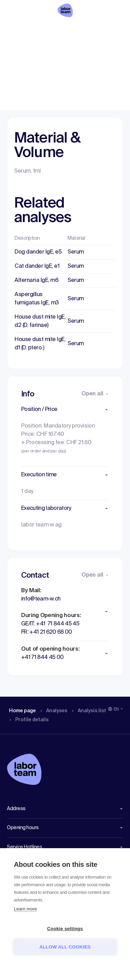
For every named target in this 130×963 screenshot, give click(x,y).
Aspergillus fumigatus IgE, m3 (37, 299)
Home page (17, 29)
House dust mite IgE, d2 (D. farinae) (40, 321)
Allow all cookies (64, 947)
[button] (65, 409)
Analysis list (79, 29)
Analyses (46, 29)
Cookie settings (65, 928)
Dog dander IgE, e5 (38, 252)
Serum (76, 252)
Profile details (109, 29)
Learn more (25, 908)
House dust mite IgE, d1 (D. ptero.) (40, 344)
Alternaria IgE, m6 (36, 280)
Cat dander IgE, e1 (37, 266)
